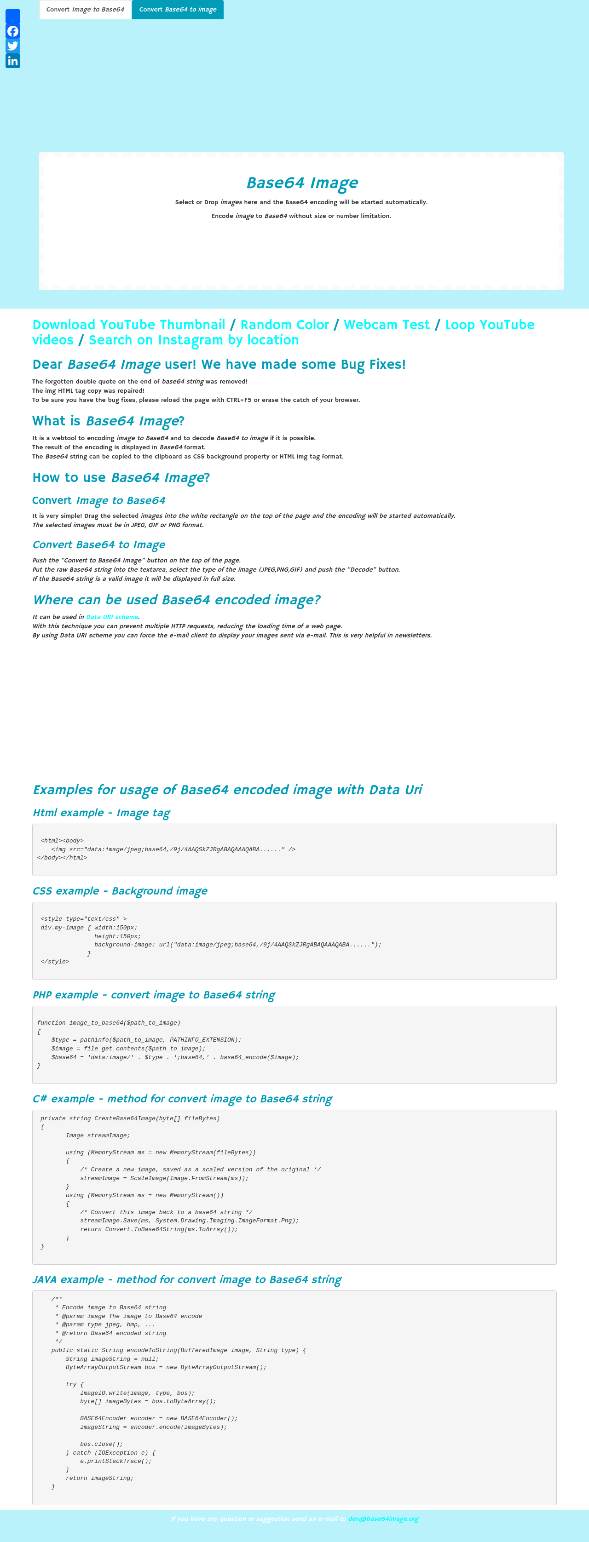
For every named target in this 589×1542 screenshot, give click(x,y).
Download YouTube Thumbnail (128, 325)
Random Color (284, 325)
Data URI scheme (112, 617)
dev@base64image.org (383, 1519)
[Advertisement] (301, 83)
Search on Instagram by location (194, 340)
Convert (85, 10)
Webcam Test (387, 325)
